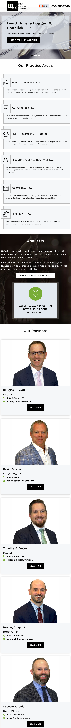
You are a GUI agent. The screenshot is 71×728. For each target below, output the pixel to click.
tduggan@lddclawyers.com (18, 560)
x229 (13, 556)
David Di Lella (12, 469)
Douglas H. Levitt (14, 390)
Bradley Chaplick (14, 627)
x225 (13, 398)
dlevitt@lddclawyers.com (17, 402)
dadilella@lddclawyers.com (18, 481)
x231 (13, 715)
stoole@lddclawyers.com (17, 718)
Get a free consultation (25, 40)
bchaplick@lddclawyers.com (19, 639)
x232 (13, 636)
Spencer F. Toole (13, 706)
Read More (35, 407)
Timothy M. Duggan (16, 548)
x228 (13, 477)
